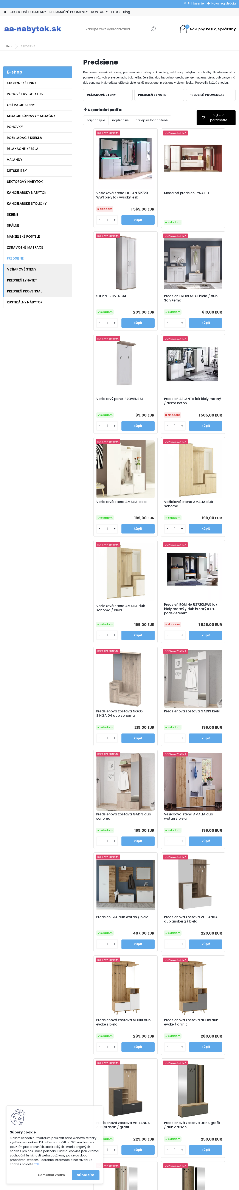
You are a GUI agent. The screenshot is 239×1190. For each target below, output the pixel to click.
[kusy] (95, 224)
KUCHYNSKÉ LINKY (21, 83)
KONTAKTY (99, 12)
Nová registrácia (223, 3)
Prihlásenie (196, 3)
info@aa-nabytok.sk (146, 1077)
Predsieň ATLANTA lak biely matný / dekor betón (207, 304)
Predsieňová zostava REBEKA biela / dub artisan (207, 833)
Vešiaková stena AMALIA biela (108, 408)
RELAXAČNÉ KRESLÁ (22, 148)
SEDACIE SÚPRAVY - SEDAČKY (31, 116)
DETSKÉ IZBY (17, 170)
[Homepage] (4, 12)
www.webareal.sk (137, 1186)
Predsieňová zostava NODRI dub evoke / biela (158, 726)
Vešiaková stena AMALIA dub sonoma (159, 408)
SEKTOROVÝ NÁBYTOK (25, 181)
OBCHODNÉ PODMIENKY (28, 12)
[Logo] (32, 29)
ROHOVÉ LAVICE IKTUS (25, 94)
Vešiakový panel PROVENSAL (152, 303)
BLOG (115, 12)
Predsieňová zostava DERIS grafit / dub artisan (156, 833)
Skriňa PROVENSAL (204, 194)
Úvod (9, 46)
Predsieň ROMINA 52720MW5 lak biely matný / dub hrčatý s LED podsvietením (106, 515)
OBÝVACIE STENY (21, 105)
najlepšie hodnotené (152, 120)
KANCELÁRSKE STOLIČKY (27, 203)
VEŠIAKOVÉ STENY (21, 269)
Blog (126, 12)
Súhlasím (85, 1175)
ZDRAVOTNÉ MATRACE (25, 247)
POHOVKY (15, 127)
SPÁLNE (13, 225)
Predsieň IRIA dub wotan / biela (209, 622)
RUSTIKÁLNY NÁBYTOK (25, 302)
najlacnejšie (96, 120)
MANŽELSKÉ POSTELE (23, 236)
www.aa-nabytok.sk (145, 1083)
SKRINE (12, 214)
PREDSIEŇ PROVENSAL (24, 291)
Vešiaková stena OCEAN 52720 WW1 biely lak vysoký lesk (108, 197)
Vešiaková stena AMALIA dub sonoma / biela (210, 408)
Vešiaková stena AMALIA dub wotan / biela (159, 622)
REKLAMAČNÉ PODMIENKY (69, 12)
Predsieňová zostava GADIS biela (207, 514)
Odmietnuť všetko (51, 1175)
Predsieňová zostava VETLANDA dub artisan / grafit (108, 833)
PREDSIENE (15, 258)
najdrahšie (120, 120)
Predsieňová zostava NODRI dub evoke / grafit (210, 726)
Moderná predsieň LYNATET (154, 196)
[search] (153, 30)
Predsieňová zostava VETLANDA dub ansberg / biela (107, 727)
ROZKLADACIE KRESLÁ (24, 137)
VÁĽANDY (14, 159)
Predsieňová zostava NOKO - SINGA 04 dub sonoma (157, 514)
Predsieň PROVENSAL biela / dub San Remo (106, 303)
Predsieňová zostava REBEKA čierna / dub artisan (156, 940)
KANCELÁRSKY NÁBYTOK (27, 192)
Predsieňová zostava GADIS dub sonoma (106, 622)
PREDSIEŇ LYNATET (22, 280)
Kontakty (78, 1094)
